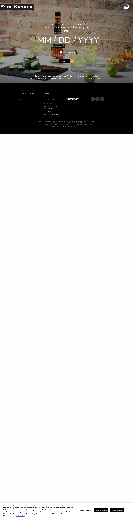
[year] (88, 40)
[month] (44, 40)
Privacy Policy (85, 78)
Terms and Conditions (71, 78)
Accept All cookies (117, 510)
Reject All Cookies (101, 510)
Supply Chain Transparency (28, 97)
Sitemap (46, 97)
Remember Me (67, 52)
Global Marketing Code (27, 93)
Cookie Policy (98, 78)
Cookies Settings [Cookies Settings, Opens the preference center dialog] (85, 510)
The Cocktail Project (26, 100)
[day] (64, 40)
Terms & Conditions (50, 100)
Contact (46, 93)
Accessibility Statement (51, 114)
